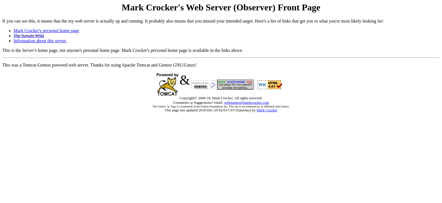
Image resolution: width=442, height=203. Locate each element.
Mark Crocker (267, 110)
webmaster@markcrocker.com (246, 102)
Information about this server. (40, 40)
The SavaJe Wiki (29, 35)
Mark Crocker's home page (46, 30)
